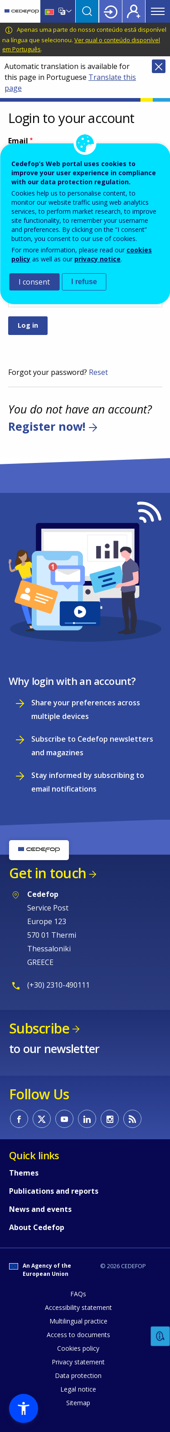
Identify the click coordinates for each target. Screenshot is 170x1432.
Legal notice (78, 1389)
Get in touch (47, 873)
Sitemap (78, 1402)
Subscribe (39, 1028)
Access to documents (78, 1334)
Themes (24, 1173)
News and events (40, 1209)
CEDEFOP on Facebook (19, 1119)
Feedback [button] (160, 1336)
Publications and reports (53, 1191)
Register (133, 11)
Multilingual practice (78, 1321)
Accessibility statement (78, 1307)
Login (110, 11)
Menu (158, 11)
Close (158, 66)
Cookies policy (78, 1348)
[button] (23, 1408)
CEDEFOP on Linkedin (87, 1119)
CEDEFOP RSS (132, 1119)
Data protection (78, 1375)
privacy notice (97, 259)
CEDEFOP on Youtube (64, 1119)
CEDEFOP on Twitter (42, 1119)
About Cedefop (36, 1227)
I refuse (84, 281)
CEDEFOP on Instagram (110, 1119)
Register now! (46, 426)
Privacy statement (78, 1362)
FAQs (78, 1293)
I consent (34, 282)
